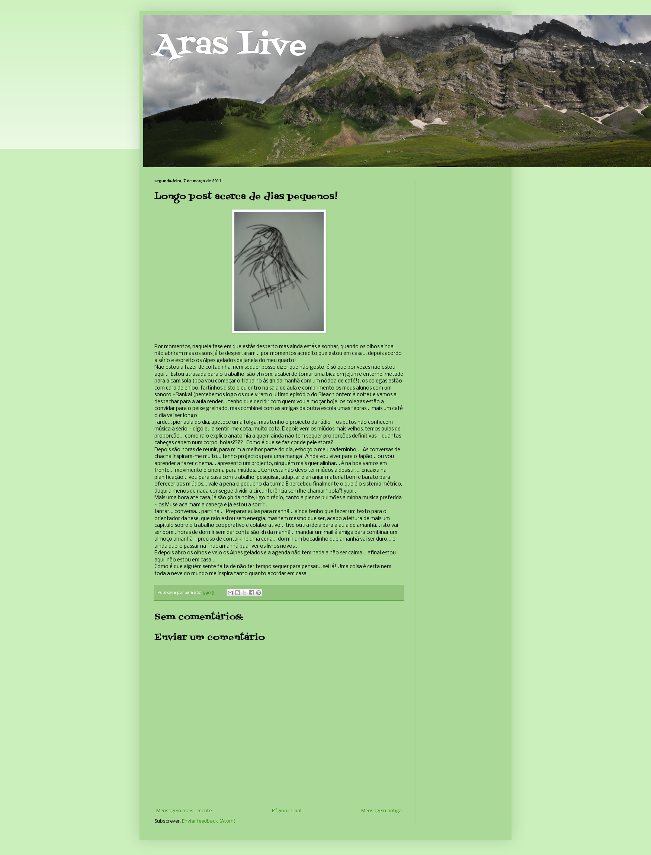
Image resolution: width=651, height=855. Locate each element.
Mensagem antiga (381, 810)
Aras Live (230, 46)
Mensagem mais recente (184, 810)
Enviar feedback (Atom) (208, 821)
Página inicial (286, 810)
